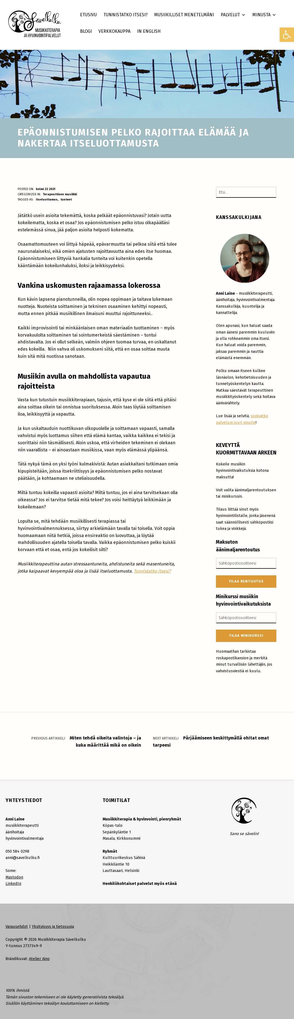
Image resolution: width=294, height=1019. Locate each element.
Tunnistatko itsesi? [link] (152, 571)
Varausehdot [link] (17, 926)
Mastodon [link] (14, 877)
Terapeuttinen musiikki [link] (60, 194)
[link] (287, 35)
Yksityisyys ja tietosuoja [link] (53, 926)
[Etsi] (270, 192)
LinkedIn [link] (13, 883)
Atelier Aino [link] (39, 958)
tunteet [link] (66, 199)
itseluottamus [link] (47, 199)
